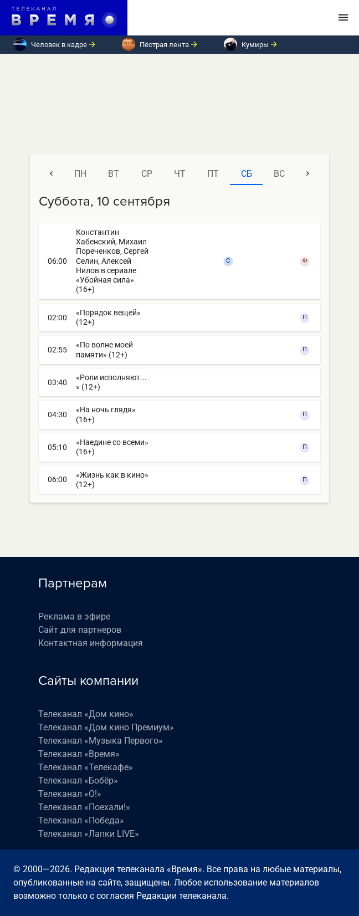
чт (180, 173)
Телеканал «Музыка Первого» (100, 740)
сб (246, 173)
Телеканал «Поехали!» (84, 807)
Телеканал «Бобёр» (78, 780)
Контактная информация (90, 643)
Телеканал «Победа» (81, 820)
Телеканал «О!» (69, 794)
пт (213, 173)
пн (80, 173)
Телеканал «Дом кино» (86, 714)
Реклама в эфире (74, 616)
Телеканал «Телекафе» (85, 767)
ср (146, 173)
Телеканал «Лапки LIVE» (88, 833)
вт (113, 173)
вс (279, 173)
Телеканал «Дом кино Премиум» (106, 727)
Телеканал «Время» (79, 754)
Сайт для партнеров (79, 630)
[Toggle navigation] (343, 17)
